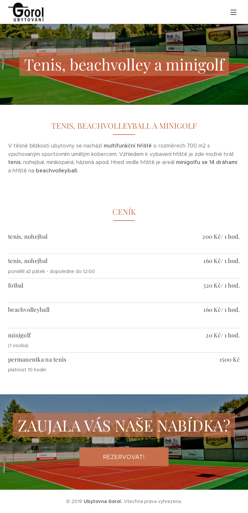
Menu (233, 12)
